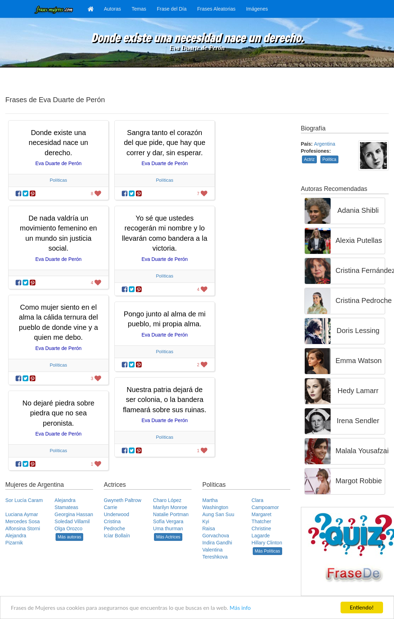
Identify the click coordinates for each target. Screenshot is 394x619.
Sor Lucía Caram (24, 500)
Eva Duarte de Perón (197, 47)
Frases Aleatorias (216, 9)
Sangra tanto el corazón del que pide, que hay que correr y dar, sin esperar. (164, 143)
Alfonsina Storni (22, 528)
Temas (139, 9)
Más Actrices (168, 537)
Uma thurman (168, 528)
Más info (240, 608)
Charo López (167, 500)
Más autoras (69, 537)
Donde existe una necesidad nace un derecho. (58, 143)
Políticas (58, 180)
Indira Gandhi (217, 542)
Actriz (309, 159)
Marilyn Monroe (170, 507)
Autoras (112, 9)
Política (329, 159)
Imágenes (257, 9)
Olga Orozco (68, 528)
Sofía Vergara (168, 521)
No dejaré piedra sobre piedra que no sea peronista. (58, 413)
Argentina (324, 144)
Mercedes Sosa (22, 521)
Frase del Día (172, 9)
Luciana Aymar (21, 514)
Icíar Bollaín (117, 535)
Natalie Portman (170, 514)
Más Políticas (267, 551)
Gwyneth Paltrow (122, 500)
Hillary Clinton (267, 542)
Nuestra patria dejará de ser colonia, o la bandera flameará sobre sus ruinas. (164, 400)
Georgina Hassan (74, 514)
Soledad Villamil (72, 521)
